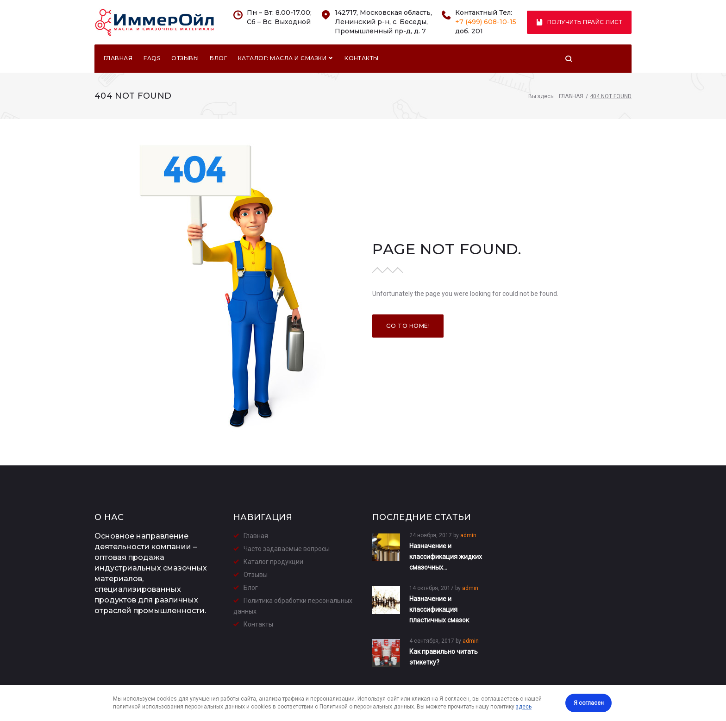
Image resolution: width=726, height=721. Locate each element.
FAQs (152, 59)
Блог (218, 59)
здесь (524, 706)
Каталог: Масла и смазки (285, 59)
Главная (118, 59)
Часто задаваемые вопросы (287, 548)
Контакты (361, 59)
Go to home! (408, 326)
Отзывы (185, 59)
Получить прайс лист (579, 22)
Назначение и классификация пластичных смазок (439, 609)
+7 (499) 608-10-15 (485, 21)
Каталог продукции (273, 561)
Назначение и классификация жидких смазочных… (445, 556)
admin (468, 535)
